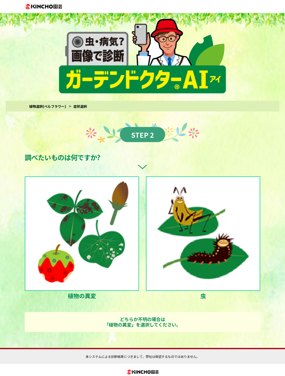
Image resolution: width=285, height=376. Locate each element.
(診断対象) (182, 366)
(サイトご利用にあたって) (160, 366)
